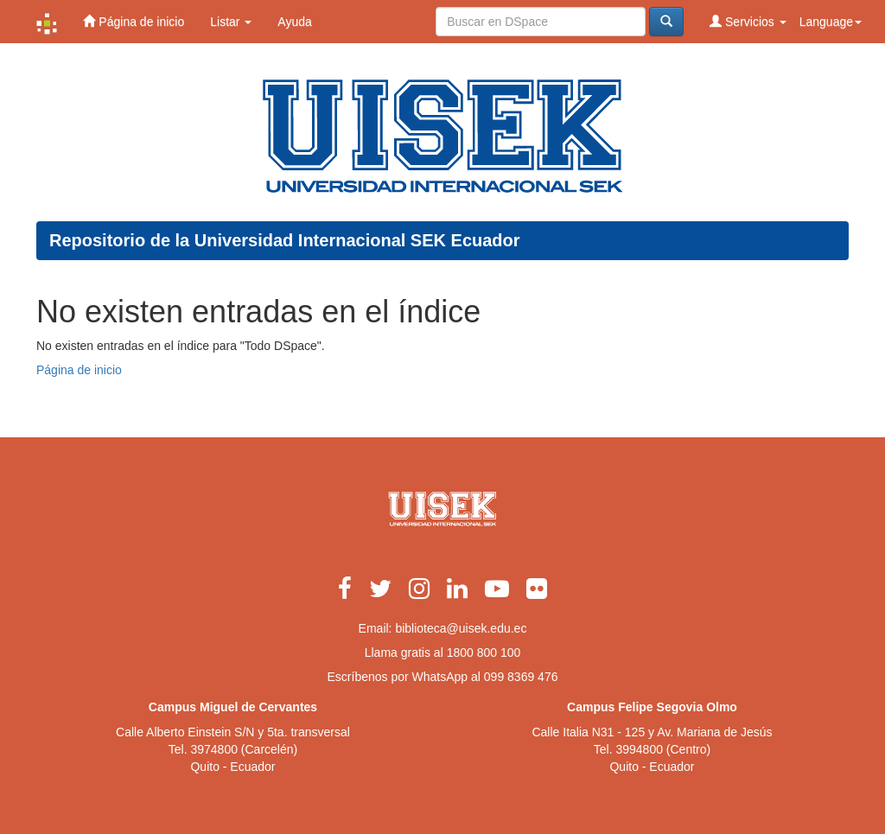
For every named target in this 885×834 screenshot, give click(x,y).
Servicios (748, 21)
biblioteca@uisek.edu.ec (460, 628)
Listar (230, 22)
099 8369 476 (521, 677)
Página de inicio (133, 21)
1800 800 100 (484, 652)
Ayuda (294, 22)
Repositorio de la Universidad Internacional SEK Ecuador (284, 240)
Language (830, 22)
